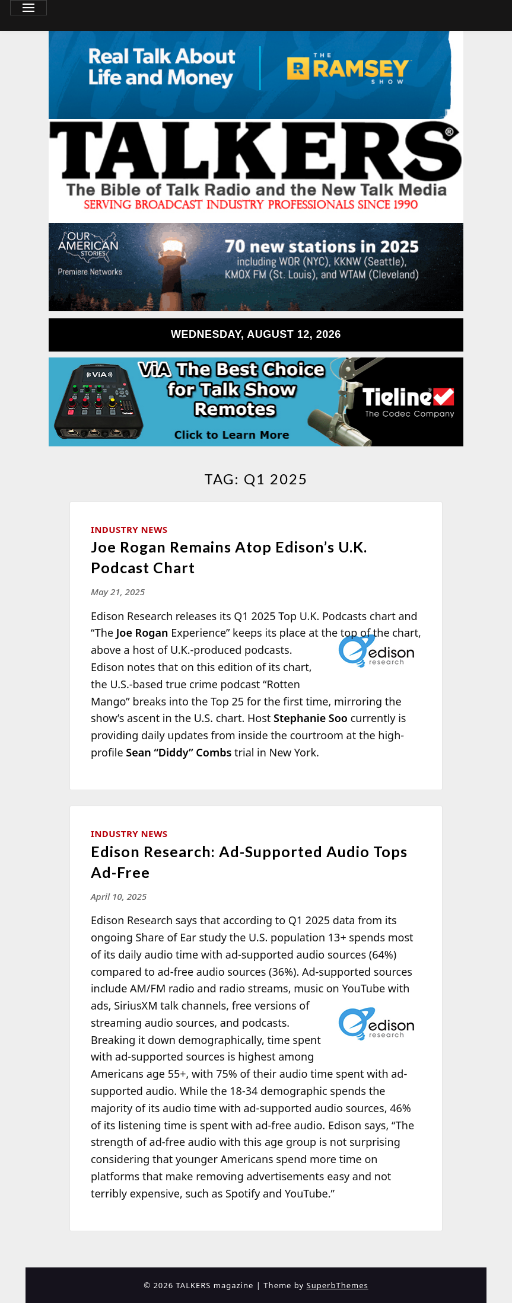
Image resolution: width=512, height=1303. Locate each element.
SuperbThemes (337, 1285)
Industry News (129, 529)
